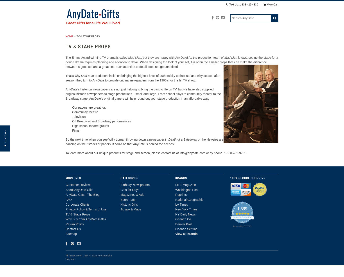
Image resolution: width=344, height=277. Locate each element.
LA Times (181, 216)
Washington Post (186, 201)
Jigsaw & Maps (259, 38)
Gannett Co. (183, 231)
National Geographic (189, 211)
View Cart (271, 4)
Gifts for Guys (130, 38)
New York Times (186, 221)
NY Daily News (185, 226)
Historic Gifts (226, 38)
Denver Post (183, 236)
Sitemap (71, 245)
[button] (5, 138)
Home (69, 48)
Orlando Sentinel (186, 240)
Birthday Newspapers (91, 38)
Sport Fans (197, 38)
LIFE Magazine (185, 196)
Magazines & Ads (165, 38)
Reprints (181, 206)
